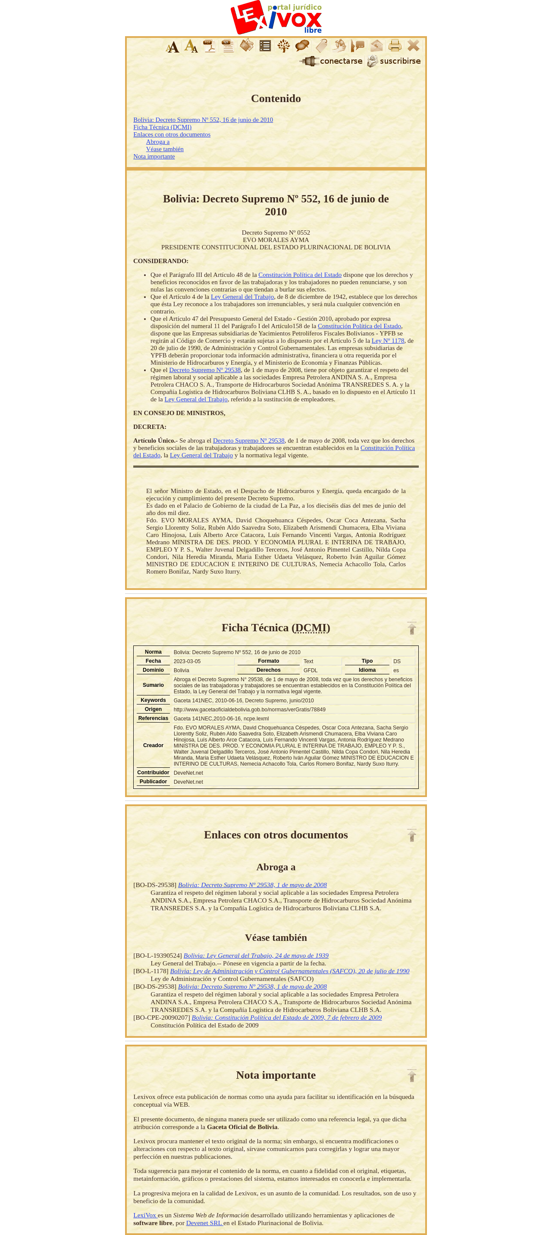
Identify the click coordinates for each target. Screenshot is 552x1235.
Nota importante (154, 156)
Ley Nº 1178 (388, 340)
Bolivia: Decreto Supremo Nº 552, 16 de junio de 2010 (203, 119)
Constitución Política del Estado (300, 274)
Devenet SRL (204, 1222)
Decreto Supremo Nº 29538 (205, 369)
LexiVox (145, 1215)
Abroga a (157, 141)
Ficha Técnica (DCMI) (162, 127)
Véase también (165, 149)
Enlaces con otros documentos (171, 134)
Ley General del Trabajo (242, 296)
